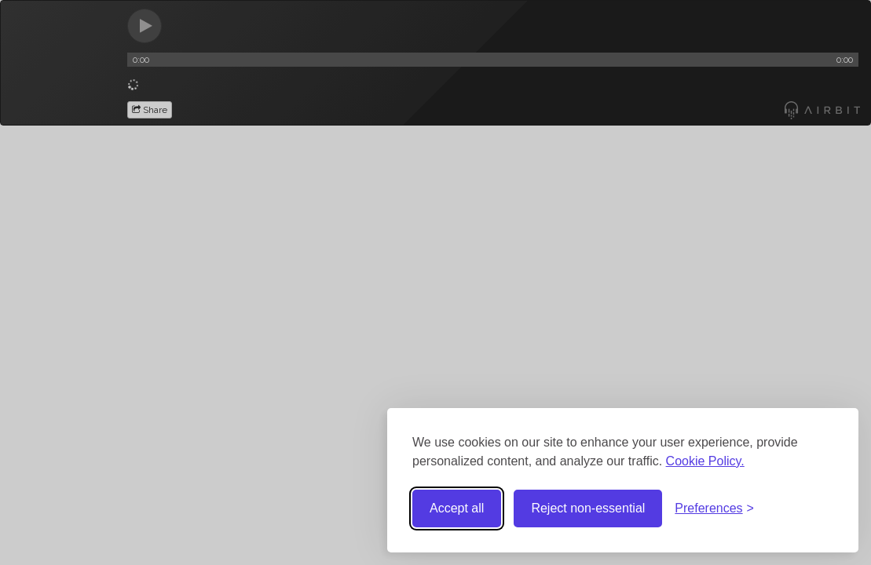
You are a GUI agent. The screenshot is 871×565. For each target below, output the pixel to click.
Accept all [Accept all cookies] (457, 508)
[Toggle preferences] (714, 509)
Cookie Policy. (705, 461)
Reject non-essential (588, 508)
